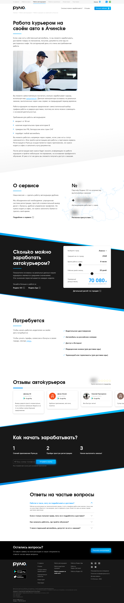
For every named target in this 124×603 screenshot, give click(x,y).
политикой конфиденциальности (46, 588)
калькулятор (31, 98)
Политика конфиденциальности (100, 573)
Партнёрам (76, 2)
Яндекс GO (17, 288)
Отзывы (87, 8)
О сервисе (16, 2)
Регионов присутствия (81, 217)
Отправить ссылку (46, 462)
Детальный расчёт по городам (86, 291)
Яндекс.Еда (33, 288)
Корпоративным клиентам (42, 575)
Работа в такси (26, 2)
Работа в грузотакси (54, 2)
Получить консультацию (101, 550)
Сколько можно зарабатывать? (71, 8)
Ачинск (102, 250)
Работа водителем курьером (59, 567)
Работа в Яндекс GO (76, 571)
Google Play (107, 384)
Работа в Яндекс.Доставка (76, 567)
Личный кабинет (101, 8)
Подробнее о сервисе (22, 217)
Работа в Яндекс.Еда (77, 563)
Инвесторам (66, 2)
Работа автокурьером (39, 2)
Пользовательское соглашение (100, 571)
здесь (28, 341)
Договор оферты (95, 576)
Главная (15, 13)
